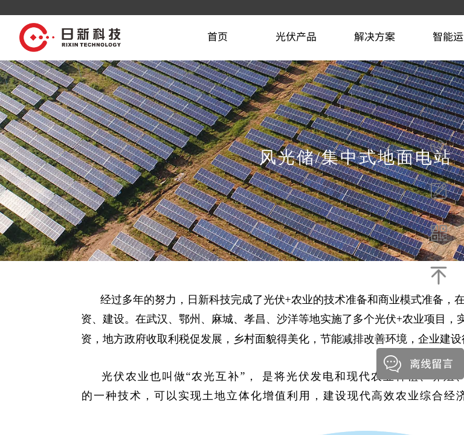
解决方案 (374, 36)
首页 (217, 36)
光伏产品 (296, 36)
